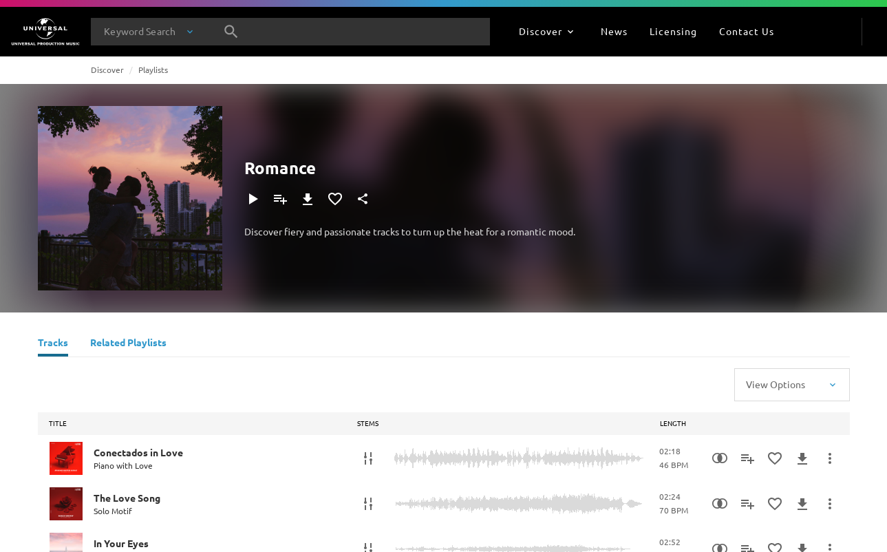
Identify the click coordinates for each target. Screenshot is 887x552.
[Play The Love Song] (66, 503)
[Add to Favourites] (335, 199)
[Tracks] (53, 344)
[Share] (362, 199)
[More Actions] (830, 458)
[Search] (231, 31)
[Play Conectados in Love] (66, 458)
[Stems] (368, 458)
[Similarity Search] (720, 458)
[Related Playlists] (128, 344)
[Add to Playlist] (280, 199)
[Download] (307, 199)
